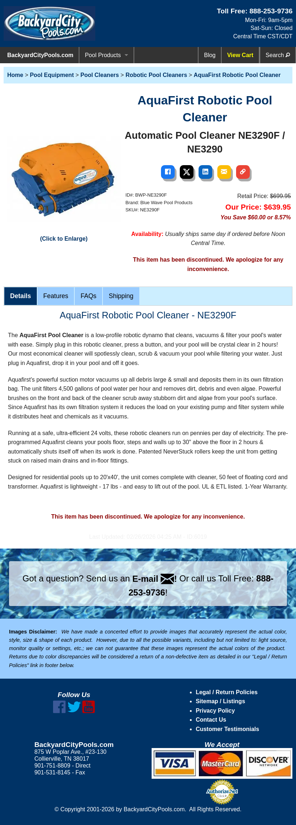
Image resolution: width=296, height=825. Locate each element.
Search (278, 55)
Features (55, 296)
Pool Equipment (52, 75)
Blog (210, 55)
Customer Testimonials (227, 729)
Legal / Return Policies (227, 692)
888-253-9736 (271, 11)
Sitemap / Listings (220, 701)
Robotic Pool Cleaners (156, 75)
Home (15, 75)
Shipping (121, 296)
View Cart (240, 55)
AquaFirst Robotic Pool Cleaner (237, 75)
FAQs (88, 296)
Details (20, 296)
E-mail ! (154, 579)
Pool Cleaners (99, 75)
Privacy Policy (215, 711)
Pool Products (103, 55)
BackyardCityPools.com (40, 55)
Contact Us (211, 720)
